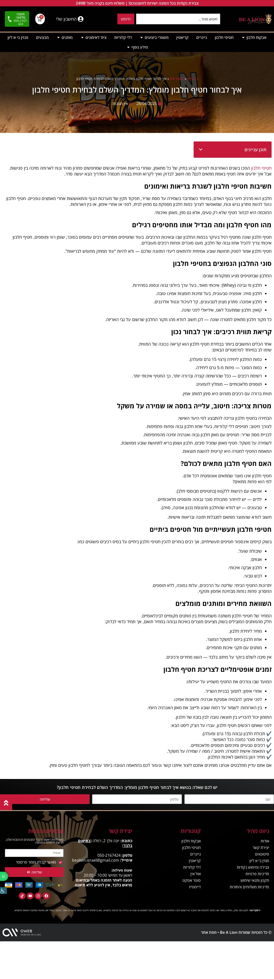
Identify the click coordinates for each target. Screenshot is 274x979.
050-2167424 (109, 855)
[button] (201, 149)
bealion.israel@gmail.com (95, 860)
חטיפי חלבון (261, 168)
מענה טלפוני (20, 16)
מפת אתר (209, 932)
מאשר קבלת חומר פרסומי (36, 862)
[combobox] (178, 19)
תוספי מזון (177, 78)
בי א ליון (192, 78)
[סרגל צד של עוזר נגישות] (3, 890)
